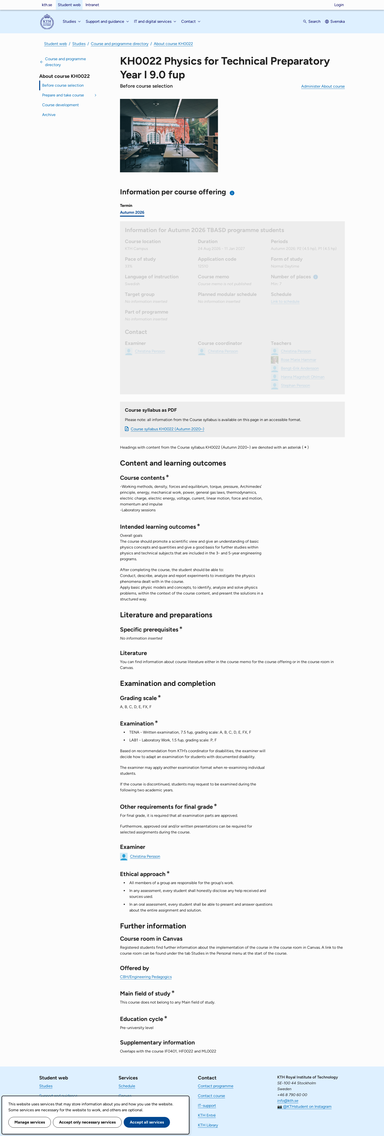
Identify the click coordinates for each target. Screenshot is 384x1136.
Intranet (92, 4)
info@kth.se (287, 1100)
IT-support (207, 1105)
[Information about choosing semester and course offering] (232, 193)
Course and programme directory (119, 43)
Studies (78, 43)
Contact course (211, 1095)
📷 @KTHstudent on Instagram (304, 1106)
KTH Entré (207, 1115)
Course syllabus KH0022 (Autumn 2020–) (167, 429)
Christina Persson (145, 856)
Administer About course (323, 86)
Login (339, 4)
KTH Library (208, 1125)
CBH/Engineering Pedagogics (146, 976)
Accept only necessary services (87, 1122)
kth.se (47, 4)
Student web (69, 4)
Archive (49, 114)
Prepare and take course (63, 95)
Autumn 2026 (132, 212)
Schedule (127, 1086)
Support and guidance (58, 1095)
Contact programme (215, 1086)
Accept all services (147, 1122)
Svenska (337, 21)
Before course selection (63, 85)
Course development (60, 105)
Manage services (29, 1122)
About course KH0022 (173, 43)
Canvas (125, 1095)
